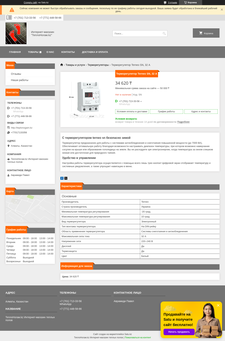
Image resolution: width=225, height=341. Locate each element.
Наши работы (19, 80)
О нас (50, 52)
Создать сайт (30, 2)
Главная (15, 52)
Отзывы (16, 73)
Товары (33, 52)
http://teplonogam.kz (21, 127)
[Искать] (164, 33)
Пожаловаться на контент (138, 337)
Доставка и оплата (95, 52)
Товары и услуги (75, 64)
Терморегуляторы (98, 64)
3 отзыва (172, 2)
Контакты (68, 52)
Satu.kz (128, 334)
